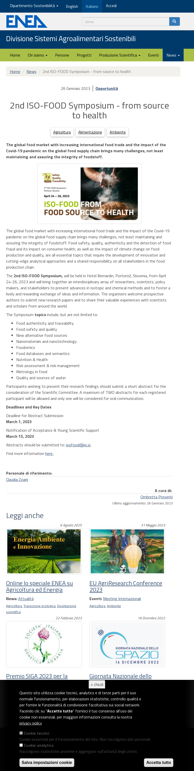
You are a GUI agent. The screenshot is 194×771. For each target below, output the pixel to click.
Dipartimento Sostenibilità (34, 6)
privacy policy (30, 723)
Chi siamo (37, 55)
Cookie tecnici (36, 733)
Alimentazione (90, 132)
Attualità (26, 599)
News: (11, 599)
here (49, 453)
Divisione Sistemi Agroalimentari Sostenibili (71, 39)
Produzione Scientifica (119, 55)
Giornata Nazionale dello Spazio (120, 679)
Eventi (153, 55)
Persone (62, 55)
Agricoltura (62, 132)
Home (15, 55)
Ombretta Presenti (156, 497)
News (173, 55)
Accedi (111, 6)
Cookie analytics (39, 745)
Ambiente (118, 132)
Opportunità (106, 88)
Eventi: (95, 599)
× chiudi (97, 684)
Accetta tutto (158, 762)
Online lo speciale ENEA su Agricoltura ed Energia (39, 586)
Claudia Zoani (17, 479)
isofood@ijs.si (78, 445)
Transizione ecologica (39, 605)
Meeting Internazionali (122, 599)
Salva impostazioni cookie (47, 762)
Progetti (84, 55)
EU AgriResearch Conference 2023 (125, 586)
